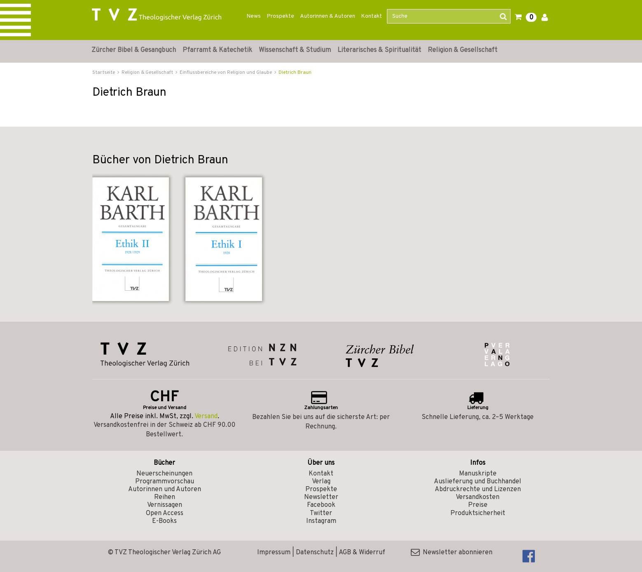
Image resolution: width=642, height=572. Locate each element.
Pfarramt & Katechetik (217, 50)
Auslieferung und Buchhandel (477, 482)
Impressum (274, 552)
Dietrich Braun (295, 72)
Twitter (321, 513)
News (253, 16)
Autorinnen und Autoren (164, 489)
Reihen (164, 497)
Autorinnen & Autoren (327, 16)
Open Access (164, 513)
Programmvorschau (164, 482)
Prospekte (280, 16)
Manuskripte (478, 474)
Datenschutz (315, 552)
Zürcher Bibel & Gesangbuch (133, 50)
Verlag (321, 482)
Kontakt (371, 16)
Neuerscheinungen (164, 474)
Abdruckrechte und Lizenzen (478, 489)
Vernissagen (164, 505)
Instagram (321, 521)
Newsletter (321, 497)
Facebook (321, 505)
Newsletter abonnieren (451, 552)
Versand (206, 416)
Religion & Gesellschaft (462, 50)
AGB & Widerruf (362, 552)
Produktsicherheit (477, 513)
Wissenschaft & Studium (295, 50)
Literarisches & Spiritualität (379, 50)
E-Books (164, 521)
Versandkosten (477, 497)
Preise (477, 505)
